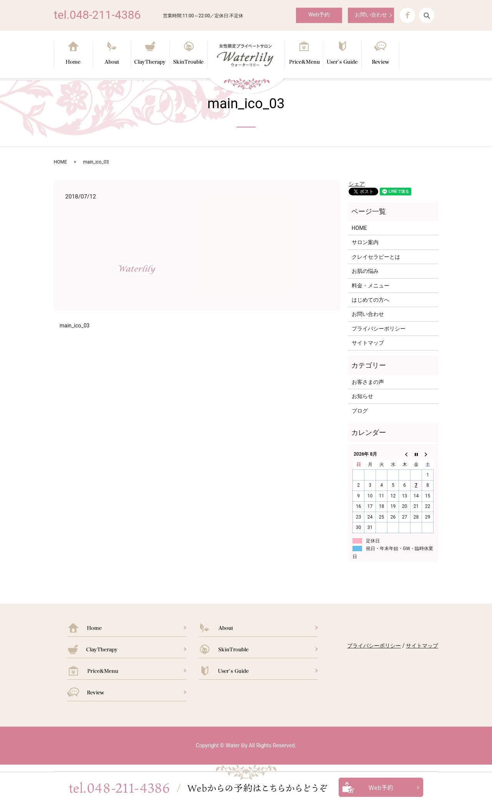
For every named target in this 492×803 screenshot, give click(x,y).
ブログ (360, 411)
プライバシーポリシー (379, 328)
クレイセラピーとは (376, 257)
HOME (60, 162)
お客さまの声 (368, 382)
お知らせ (362, 396)
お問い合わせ (371, 15)
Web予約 (319, 15)
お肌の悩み (365, 271)
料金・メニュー (370, 286)
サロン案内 (365, 242)
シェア (357, 184)
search (426, 15)
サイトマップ (368, 343)
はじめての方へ (370, 300)
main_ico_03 (75, 325)
